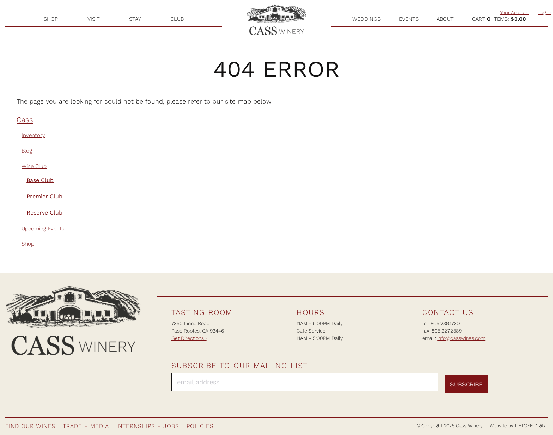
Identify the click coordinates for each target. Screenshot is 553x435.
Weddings (366, 19)
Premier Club (44, 196)
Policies (200, 426)
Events (409, 19)
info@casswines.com (461, 338)
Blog (27, 151)
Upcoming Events (43, 228)
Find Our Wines (30, 426)
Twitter (541, 380)
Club (177, 19)
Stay (135, 19)
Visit (93, 19)
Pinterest (528, 380)
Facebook (503, 380)
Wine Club (34, 166)
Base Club (40, 180)
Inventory (33, 135)
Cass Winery (276, 21)
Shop (51, 19)
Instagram (516, 380)
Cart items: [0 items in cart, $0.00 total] (499, 19)
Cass (25, 120)
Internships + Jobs (147, 426)
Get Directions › (189, 338)
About (445, 19)
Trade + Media (86, 426)
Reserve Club (44, 212)
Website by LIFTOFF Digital (519, 425)
